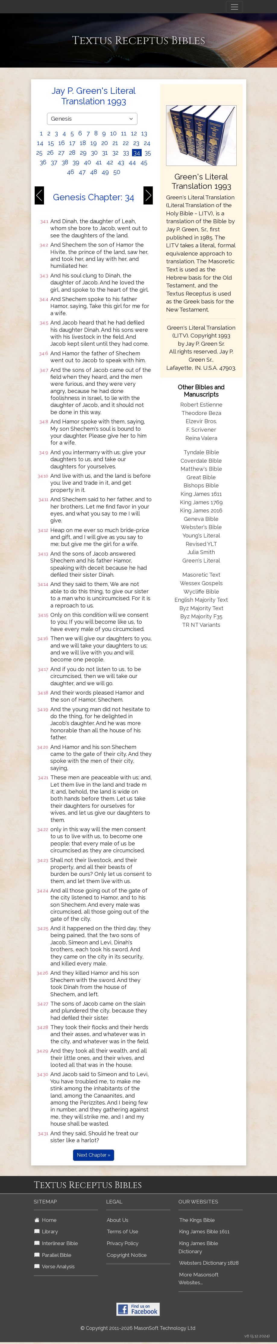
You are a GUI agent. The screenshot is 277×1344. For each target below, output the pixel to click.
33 (126, 152)
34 (137, 152)
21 (115, 143)
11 (124, 133)
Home (45, 1220)
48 (94, 172)
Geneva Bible (201, 519)
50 (117, 172)
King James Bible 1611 (204, 1231)
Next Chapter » (93, 1155)
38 (65, 162)
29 (83, 152)
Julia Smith (201, 552)
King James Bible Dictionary (198, 1247)
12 (134, 133)
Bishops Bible (201, 485)
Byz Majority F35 (201, 616)
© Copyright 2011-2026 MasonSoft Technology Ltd (137, 1328)
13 (144, 133)
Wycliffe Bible (201, 591)
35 (148, 152)
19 (93, 143)
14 (40, 143)
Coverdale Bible (201, 461)
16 (61, 143)
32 (115, 152)
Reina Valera (201, 438)
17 (72, 143)
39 (76, 162)
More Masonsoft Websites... (198, 1279)
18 (82, 143)
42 (110, 162)
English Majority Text (201, 600)
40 (87, 162)
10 (113, 133)
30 (94, 152)
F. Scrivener (201, 429)
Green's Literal (201, 560)
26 (50, 152)
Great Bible (201, 477)
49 (105, 172)
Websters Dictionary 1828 (209, 1263)
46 (70, 172)
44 (132, 162)
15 (50, 143)
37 (54, 162)
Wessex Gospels (201, 583)
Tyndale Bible (201, 452)
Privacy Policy (122, 1243)
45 (144, 162)
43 (121, 162)
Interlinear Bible (56, 1243)
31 (105, 152)
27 (61, 152)
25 (39, 152)
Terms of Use (122, 1231)
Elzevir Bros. (201, 421)
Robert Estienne (201, 404)
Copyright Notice (127, 1255)
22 (125, 143)
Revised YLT (201, 544)
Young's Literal (201, 535)
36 (43, 162)
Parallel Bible (52, 1255)
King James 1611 (201, 494)
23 (136, 143)
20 (104, 143)
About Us (117, 1220)
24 (147, 143)
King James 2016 (201, 510)
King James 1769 (201, 502)
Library (46, 1231)
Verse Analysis (54, 1266)
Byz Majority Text (201, 608)
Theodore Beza (201, 413)
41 (98, 162)
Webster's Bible (201, 527)
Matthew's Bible (201, 469)
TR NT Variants (201, 625)
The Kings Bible (197, 1220)
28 (72, 152)
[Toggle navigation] (234, 7)
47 (82, 172)
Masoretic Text (201, 575)
